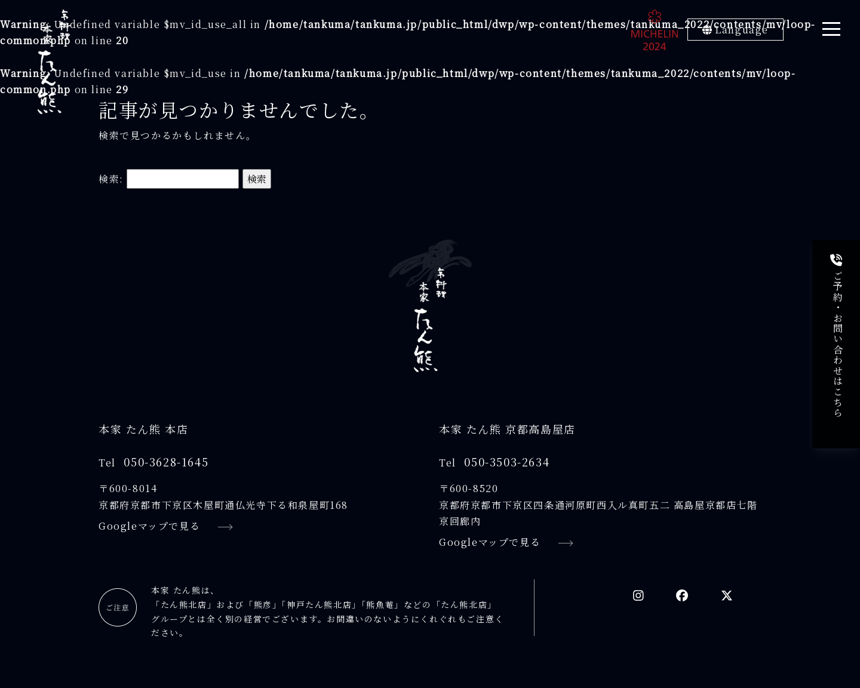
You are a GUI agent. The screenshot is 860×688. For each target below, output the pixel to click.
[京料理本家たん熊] (54, 62)
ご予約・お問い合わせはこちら (837, 336)
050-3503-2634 (506, 461)
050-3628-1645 (166, 461)
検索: (111, 179)
